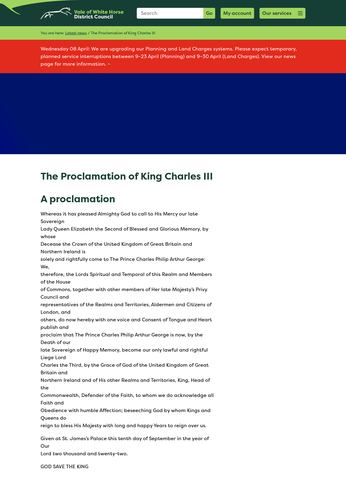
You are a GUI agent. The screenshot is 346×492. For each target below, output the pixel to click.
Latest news (76, 32)
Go (209, 13)
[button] (282, 13)
